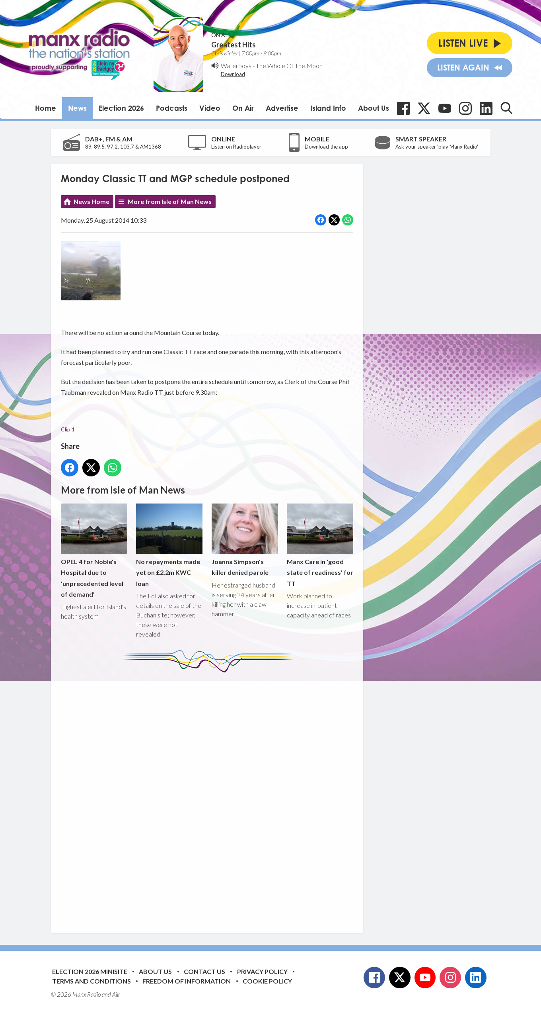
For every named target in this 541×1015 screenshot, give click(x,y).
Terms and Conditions (91, 981)
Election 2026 (121, 108)
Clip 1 (68, 429)
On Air (243, 108)
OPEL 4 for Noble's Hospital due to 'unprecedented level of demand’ (94, 551)
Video (209, 108)
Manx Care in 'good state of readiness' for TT (319, 545)
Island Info (328, 108)
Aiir (116, 994)
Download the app (326, 146)
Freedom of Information (186, 981)
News (77, 108)
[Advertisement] (210, 796)
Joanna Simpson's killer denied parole (244, 540)
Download (233, 74)
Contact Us (204, 971)
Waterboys (236, 65)
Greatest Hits (233, 44)
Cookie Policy (267, 981)
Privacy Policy (262, 971)
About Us (373, 108)
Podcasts (171, 108)
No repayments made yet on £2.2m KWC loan (169, 545)
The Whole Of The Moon (289, 65)
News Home (91, 201)
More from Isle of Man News (170, 201)
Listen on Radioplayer (236, 146)
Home (45, 108)
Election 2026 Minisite (89, 971)
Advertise (282, 108)
